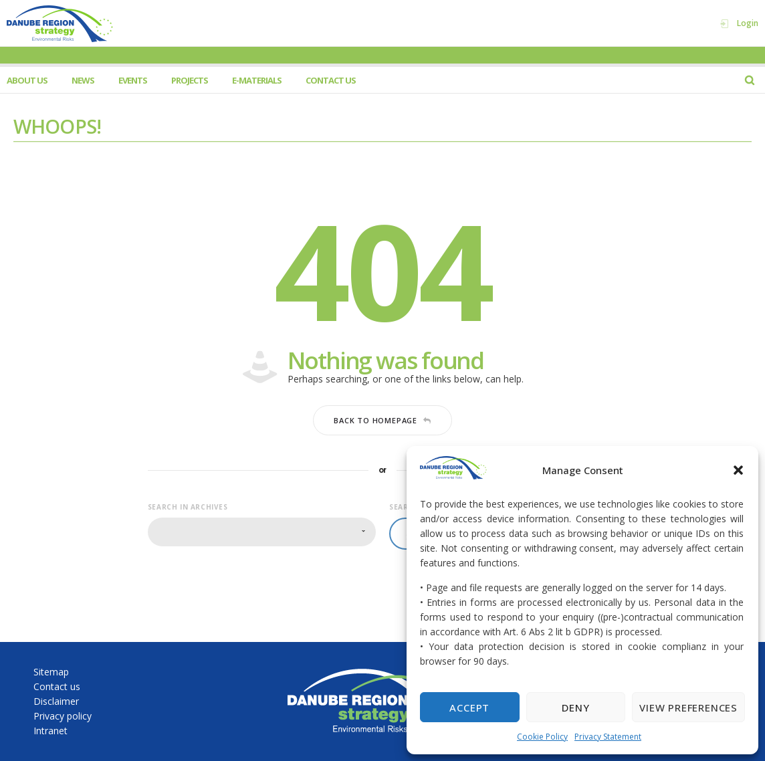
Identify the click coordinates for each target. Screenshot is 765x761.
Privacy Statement (607, 736)
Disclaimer (56, 701)
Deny (575, 707)
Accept (469, 707)
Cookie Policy (542, 736)
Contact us (56, 686)
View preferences (688, 707)
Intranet (50, 730)
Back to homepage (382, 420)
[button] (738, 470)
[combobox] (262, 532)
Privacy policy (62, 716)
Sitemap (51, 671)
